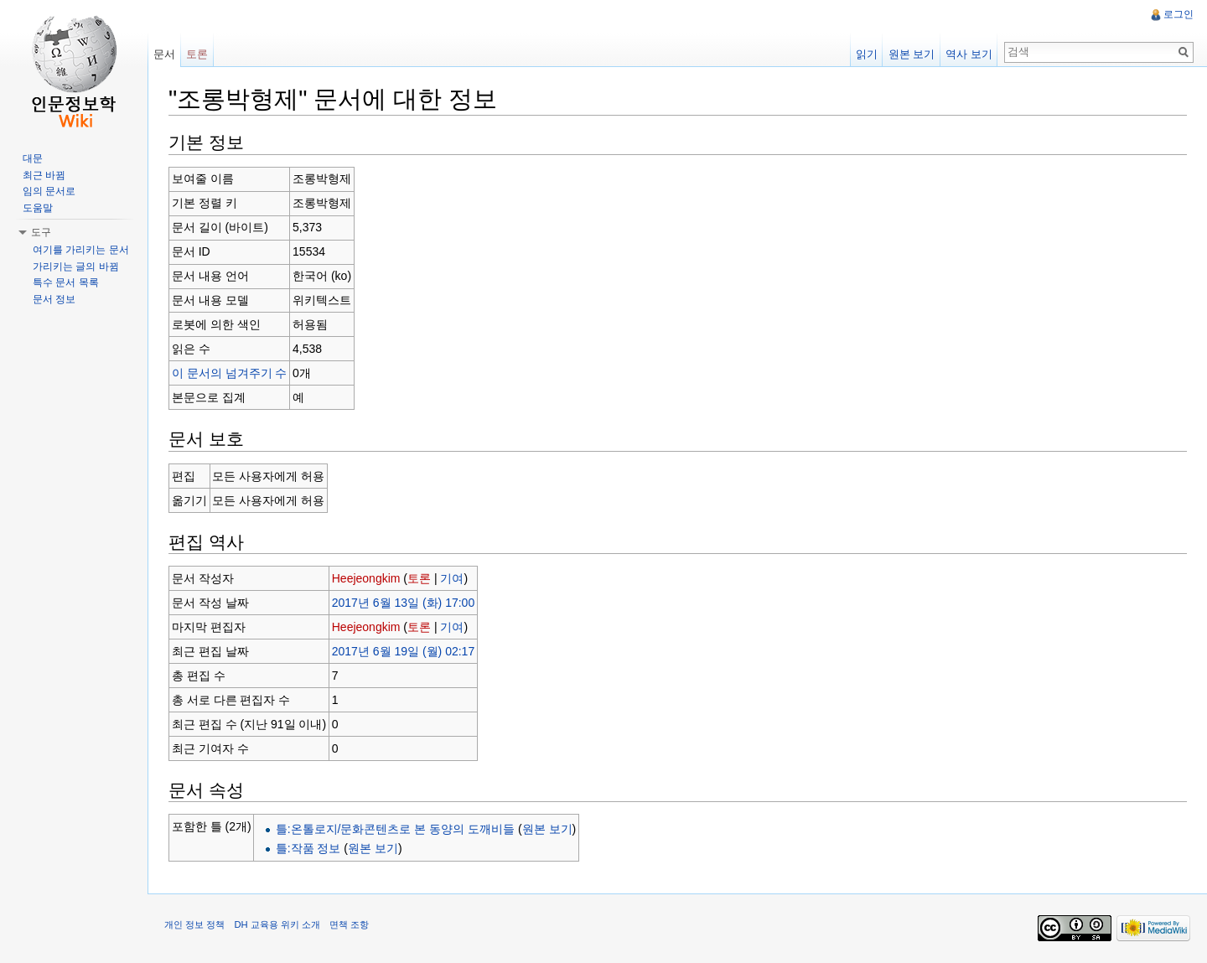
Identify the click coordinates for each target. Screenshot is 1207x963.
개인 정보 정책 (194, 924)
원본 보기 (547, 829)
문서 (164, 54)
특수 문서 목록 (66, 282)
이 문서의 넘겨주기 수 (230, 373)
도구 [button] (41, 232)
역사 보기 (968, 54)
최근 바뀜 (44, 175)
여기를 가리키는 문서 (81, 250)
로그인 (1178, 14)
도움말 (38, 208)
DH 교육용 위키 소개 (276, 924)
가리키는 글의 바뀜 (76, 266)
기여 (452, 578)
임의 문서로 (49, 191)
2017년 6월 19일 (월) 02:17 (403, 651)
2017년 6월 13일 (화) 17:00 (403, 602)
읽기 (867, 54)
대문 (33, 158)
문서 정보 (54, 299)
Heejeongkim (366, 578)
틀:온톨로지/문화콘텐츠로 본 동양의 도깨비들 (395, 829)
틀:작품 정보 (308, 848)
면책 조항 (349, 924)
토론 (419, 578)
